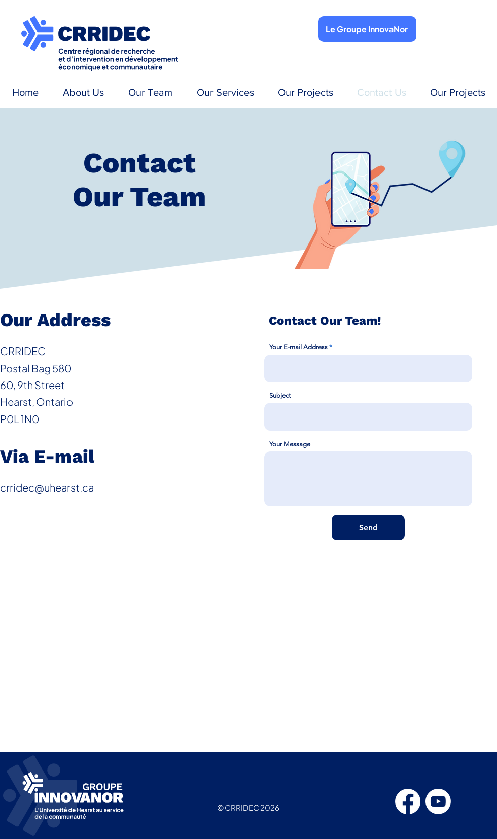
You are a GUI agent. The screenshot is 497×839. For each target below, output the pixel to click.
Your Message (289, 444)
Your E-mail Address (298, 347)
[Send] (368, 527)
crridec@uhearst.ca (47, 487)
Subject (280, 395)
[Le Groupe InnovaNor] (367, 29)
